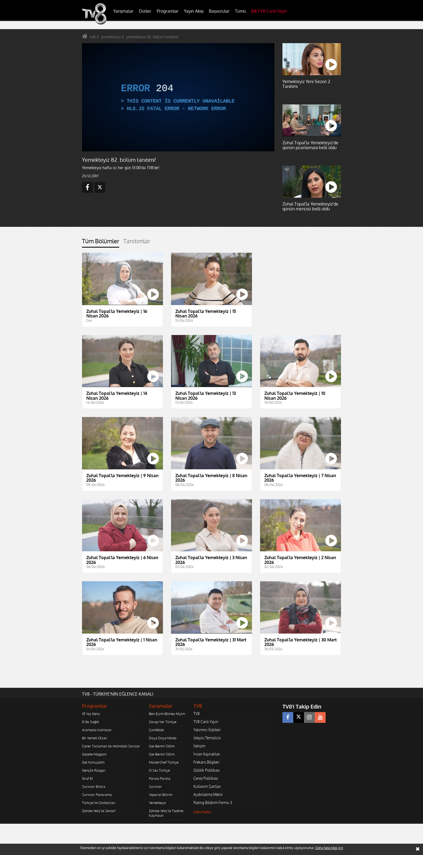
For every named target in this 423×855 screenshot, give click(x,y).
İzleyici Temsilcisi (207, 738)
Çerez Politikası (205, 778)
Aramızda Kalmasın (96, 730)
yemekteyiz (111, 37)
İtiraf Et (87, 778)
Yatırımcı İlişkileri (207, 729)
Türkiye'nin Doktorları (98, 803)
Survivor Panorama (97, 794)
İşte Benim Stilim (162, 746)
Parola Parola (159, 778)
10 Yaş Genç (91, 714)
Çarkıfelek (156, 730)
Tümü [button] (240, 11)
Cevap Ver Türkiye (162, 722)
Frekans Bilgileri (206, 762)
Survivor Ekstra (93, 786)
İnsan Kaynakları (206, 754)
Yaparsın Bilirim (160, 794)
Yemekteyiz (157, 803)
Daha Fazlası (202, 812)
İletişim (199, 746)
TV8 (196, 713)
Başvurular (219, 11)
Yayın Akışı (193, 11)
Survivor (155, 786)
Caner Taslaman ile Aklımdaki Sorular (111, 746)
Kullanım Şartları (207, 786)
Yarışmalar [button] (123, 11)
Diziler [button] (145, 11)
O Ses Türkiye (159, 770)
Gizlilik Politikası (206, 770)
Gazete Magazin (94, 754)
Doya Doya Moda (162, 738)
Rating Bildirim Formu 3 (212, 802)
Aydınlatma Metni (208, 794)
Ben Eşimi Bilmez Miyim (167, 714)
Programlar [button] (168, 11)
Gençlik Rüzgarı (93, 770)
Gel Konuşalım (93, 762)
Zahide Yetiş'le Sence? (99, 811)
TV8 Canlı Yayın (269, 11)
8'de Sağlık (90, 722)
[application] (178, 97)
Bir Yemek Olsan (94, 738)
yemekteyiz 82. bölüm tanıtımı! (152, 37)
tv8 (92, 37)
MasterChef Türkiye (164, 762)
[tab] (100, 243)
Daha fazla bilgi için (329, 848)
